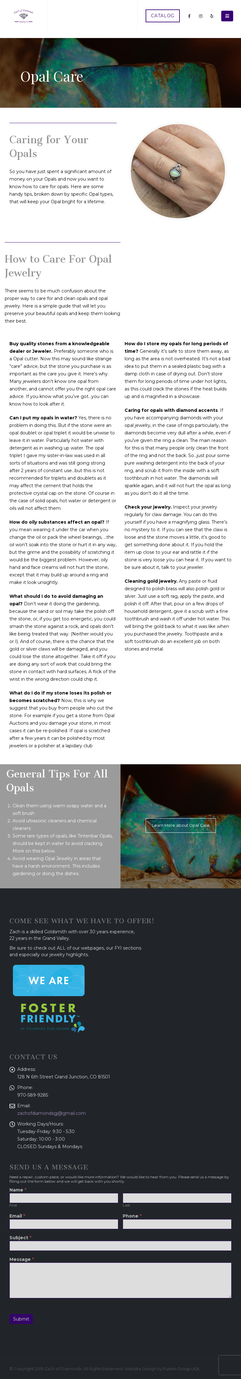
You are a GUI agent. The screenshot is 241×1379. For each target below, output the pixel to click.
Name (17, 1190)
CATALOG (162, 16)
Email (17, 1216)
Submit (21, 1319)
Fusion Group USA (181, 1368)
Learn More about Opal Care (181, 825)
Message (21, 1259)
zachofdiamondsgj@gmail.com (51, 1113)
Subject (20, 1237)
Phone (132, 1216)
